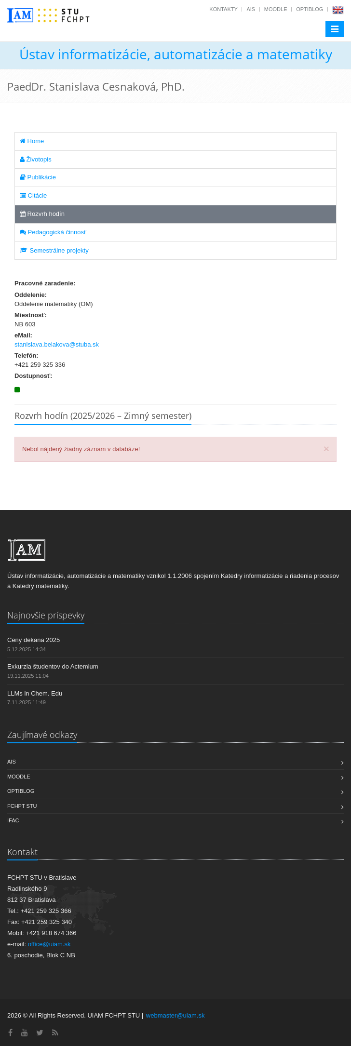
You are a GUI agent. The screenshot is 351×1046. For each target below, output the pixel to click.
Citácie (33, 195)
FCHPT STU (22, 806)
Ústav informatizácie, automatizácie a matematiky (175, 54)
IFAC (13, 820)
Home (32, 141)
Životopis (36, 159)
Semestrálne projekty (54, 250)
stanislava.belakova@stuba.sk (56, 344)
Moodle (275, 9)
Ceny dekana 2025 (33, 640)
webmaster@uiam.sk (175, 1015)
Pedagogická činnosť (53, 232)
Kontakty (223, 9)
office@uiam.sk (49, 944)
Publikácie (38, 177)
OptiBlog (309, 9)
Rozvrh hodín (42, 213)
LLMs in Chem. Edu (34, 693)
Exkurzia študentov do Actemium (52, 666)
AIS (250, 9)
